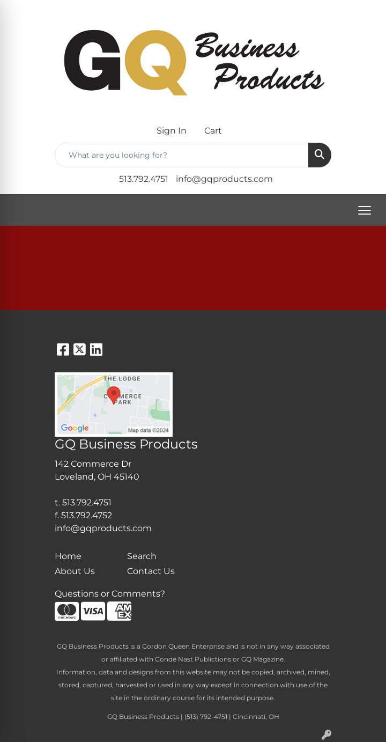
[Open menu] (364, 210)
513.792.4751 (143, 179)
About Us (75, 571)
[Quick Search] (182, 155)
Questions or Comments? (110, 594)
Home (68, 556)
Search (142, 556)
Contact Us (151, 571)
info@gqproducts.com (224, 179)
